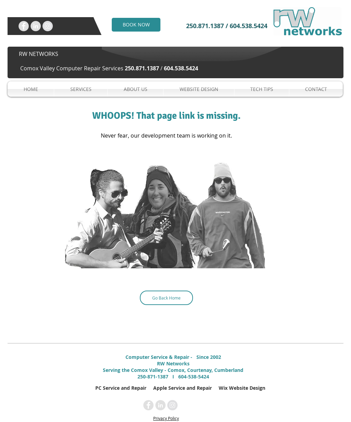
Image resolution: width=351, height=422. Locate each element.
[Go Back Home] (166, 298)
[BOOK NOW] (136, 25)
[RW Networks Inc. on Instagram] (48, 26)
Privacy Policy (166, 418)
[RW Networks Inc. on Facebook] (24, 26)
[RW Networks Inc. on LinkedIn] (36, 26)
